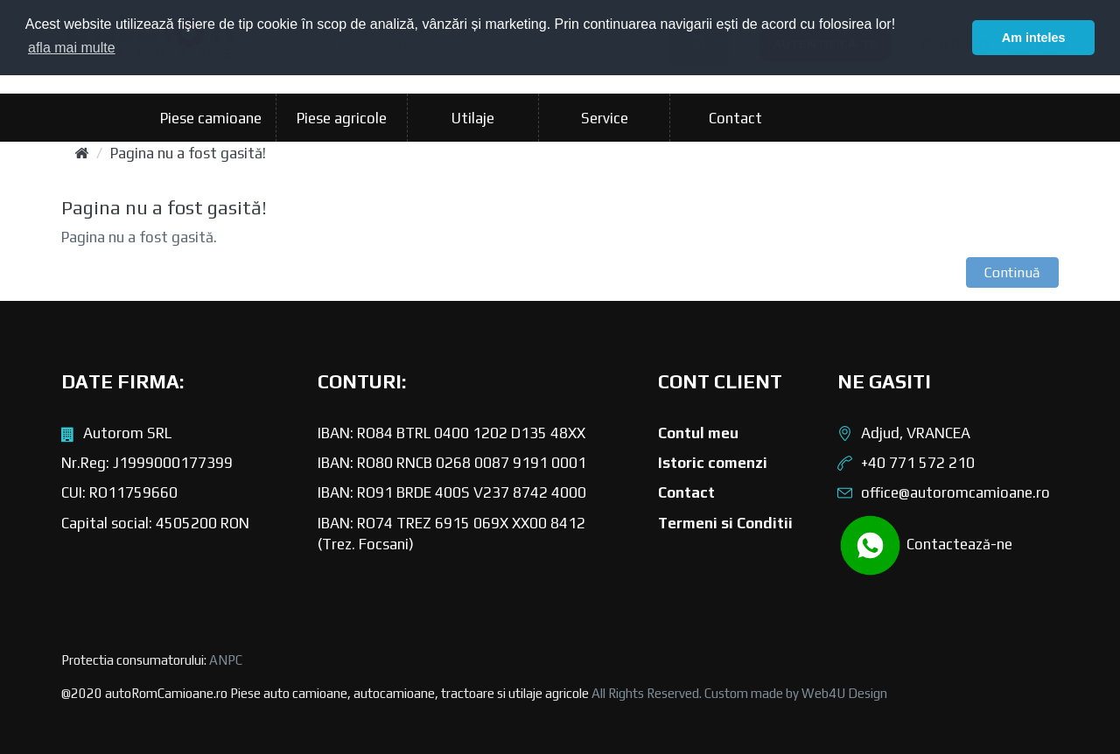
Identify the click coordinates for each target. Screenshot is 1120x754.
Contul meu (698, 433)
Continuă (1012, 272)
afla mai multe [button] (72, 47)
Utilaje (473, 118)
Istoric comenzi (712, 462)
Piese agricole (342, 118)
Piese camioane (211, 118)
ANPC (225, 660)
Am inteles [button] (1034, 38)
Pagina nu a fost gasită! (188, 153)
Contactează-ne (924, 545)
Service (604, 118)
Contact (735, 118)
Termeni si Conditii (725, 523)
